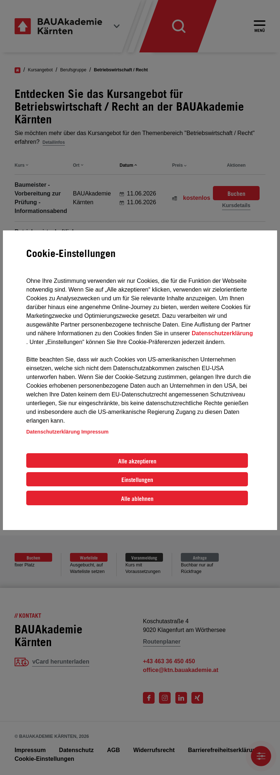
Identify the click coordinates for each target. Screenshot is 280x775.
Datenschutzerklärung (222, 333)
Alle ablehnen (137, 498)
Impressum (95, 432)
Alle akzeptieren (137, 461)
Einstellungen (137, 479)
